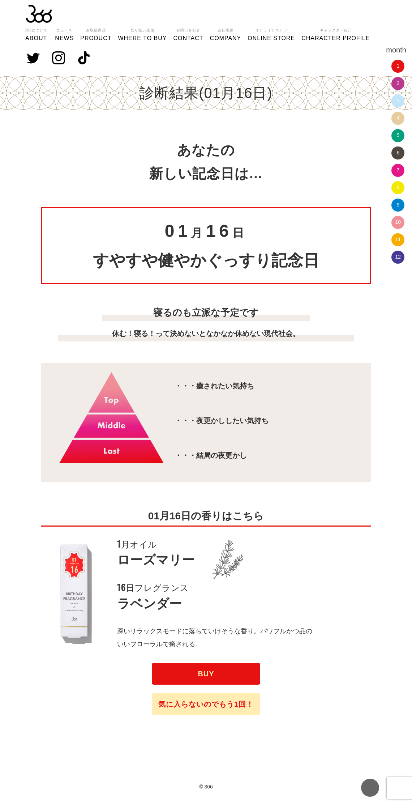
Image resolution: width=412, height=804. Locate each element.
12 (398, 257)
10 (398, 222)
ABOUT (36, 33)
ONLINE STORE (271, 33)
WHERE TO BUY (142, 33)
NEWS (64, 33)
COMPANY (225, 33)
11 (398, 239)
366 (39, 14)
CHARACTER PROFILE (335, 33)
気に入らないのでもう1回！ (206, 704)
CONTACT (188, 33)
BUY (206, 674)
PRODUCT (95, 33)
